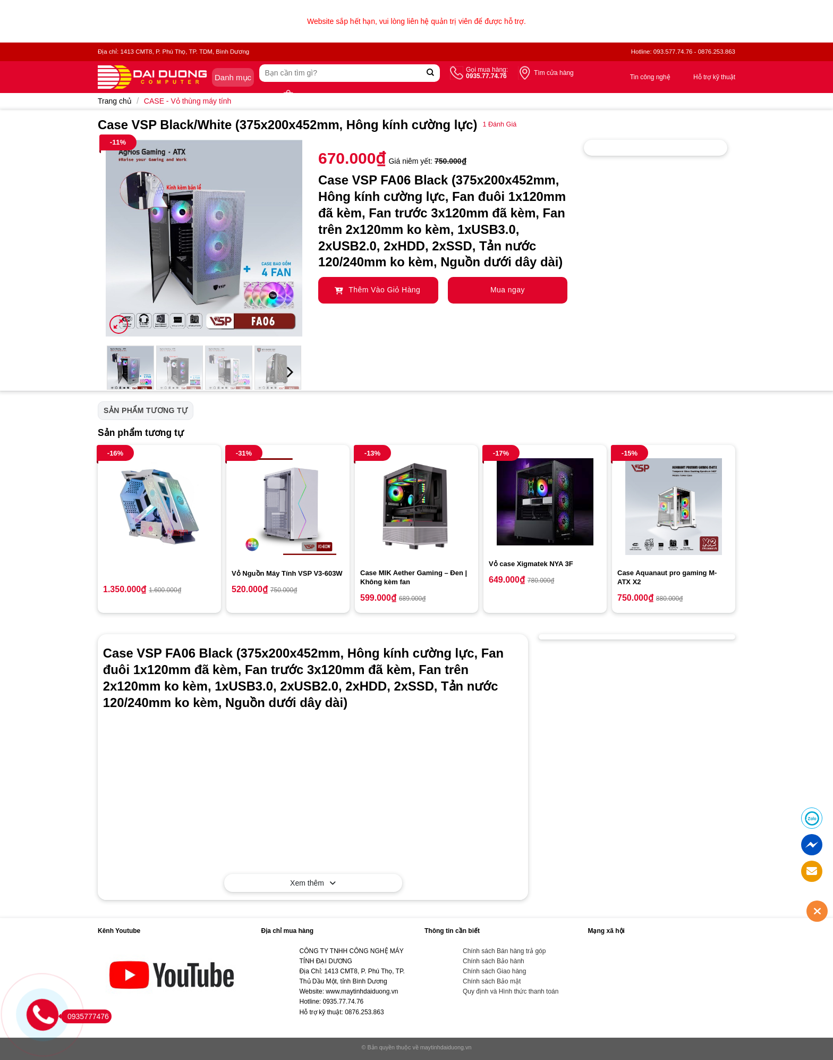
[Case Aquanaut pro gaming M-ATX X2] (673, 506)
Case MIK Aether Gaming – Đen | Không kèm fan (413, 577)
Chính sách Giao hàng (494, 971)
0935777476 (85, 1016)
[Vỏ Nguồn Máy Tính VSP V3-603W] (288, 506)
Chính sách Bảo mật (492, 981)
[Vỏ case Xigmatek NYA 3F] (545, 501)
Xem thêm (313, 883)
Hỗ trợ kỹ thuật (714, 77)
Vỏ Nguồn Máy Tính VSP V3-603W (287, 573)
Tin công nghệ (650, 77)
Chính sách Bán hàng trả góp (504, 951)
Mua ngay (507, 289)
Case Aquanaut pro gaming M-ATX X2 (667, 577)
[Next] (289, 372)
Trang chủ (115, 101)
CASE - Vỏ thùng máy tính (187, 101)
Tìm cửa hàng (554, 73)
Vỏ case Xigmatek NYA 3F (531, 564)
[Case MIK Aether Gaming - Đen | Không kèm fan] (416, 506)
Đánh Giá (499, 124)
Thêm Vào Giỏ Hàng (377, 289)
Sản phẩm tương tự (146, 410)
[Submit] (430, 73)
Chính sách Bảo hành (493, 961)
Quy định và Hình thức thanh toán (510, 991)
